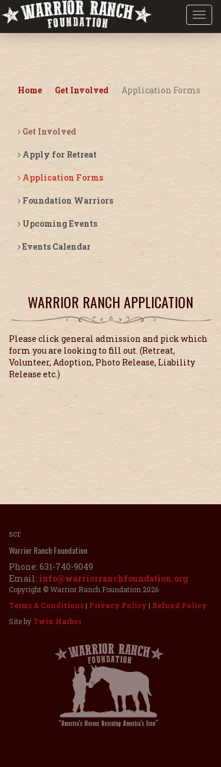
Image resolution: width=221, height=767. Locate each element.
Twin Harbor (57, 621)
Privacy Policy (118, 605)
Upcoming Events (57, 223)
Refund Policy (179, 605)
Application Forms (60, 177)
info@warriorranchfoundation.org (113, 578)
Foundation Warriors (65, 200)
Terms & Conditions (46, 605)
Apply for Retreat (57, 154)
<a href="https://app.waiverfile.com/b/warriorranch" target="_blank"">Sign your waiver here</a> (110, 430)
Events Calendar (54, 246)
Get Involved (81, 90)
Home (30, 90)
